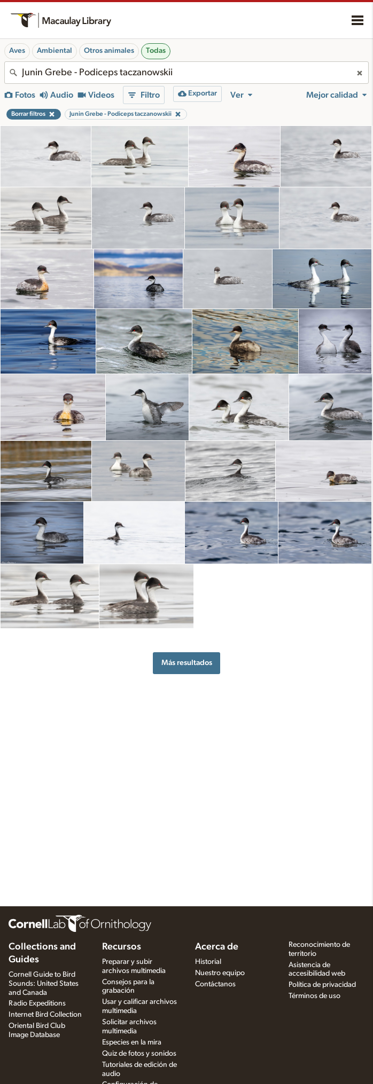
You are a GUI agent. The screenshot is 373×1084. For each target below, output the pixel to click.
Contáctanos (215, 984)
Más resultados (186, 663)
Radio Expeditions (37, 1003)
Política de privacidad (322, 984)
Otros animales (109, 50)
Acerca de (216, 947)
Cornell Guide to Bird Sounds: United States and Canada (44, 983)
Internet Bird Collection (45, 1014)
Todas (156, 50)
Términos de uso (314, 996)
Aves (17, 50)
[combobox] (186, 72)
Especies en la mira (131, 1042)
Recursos (121, 947)
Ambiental (54, 50)
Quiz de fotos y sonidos (139, 1053)
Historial (208, 962)
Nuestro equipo (220, 973)
